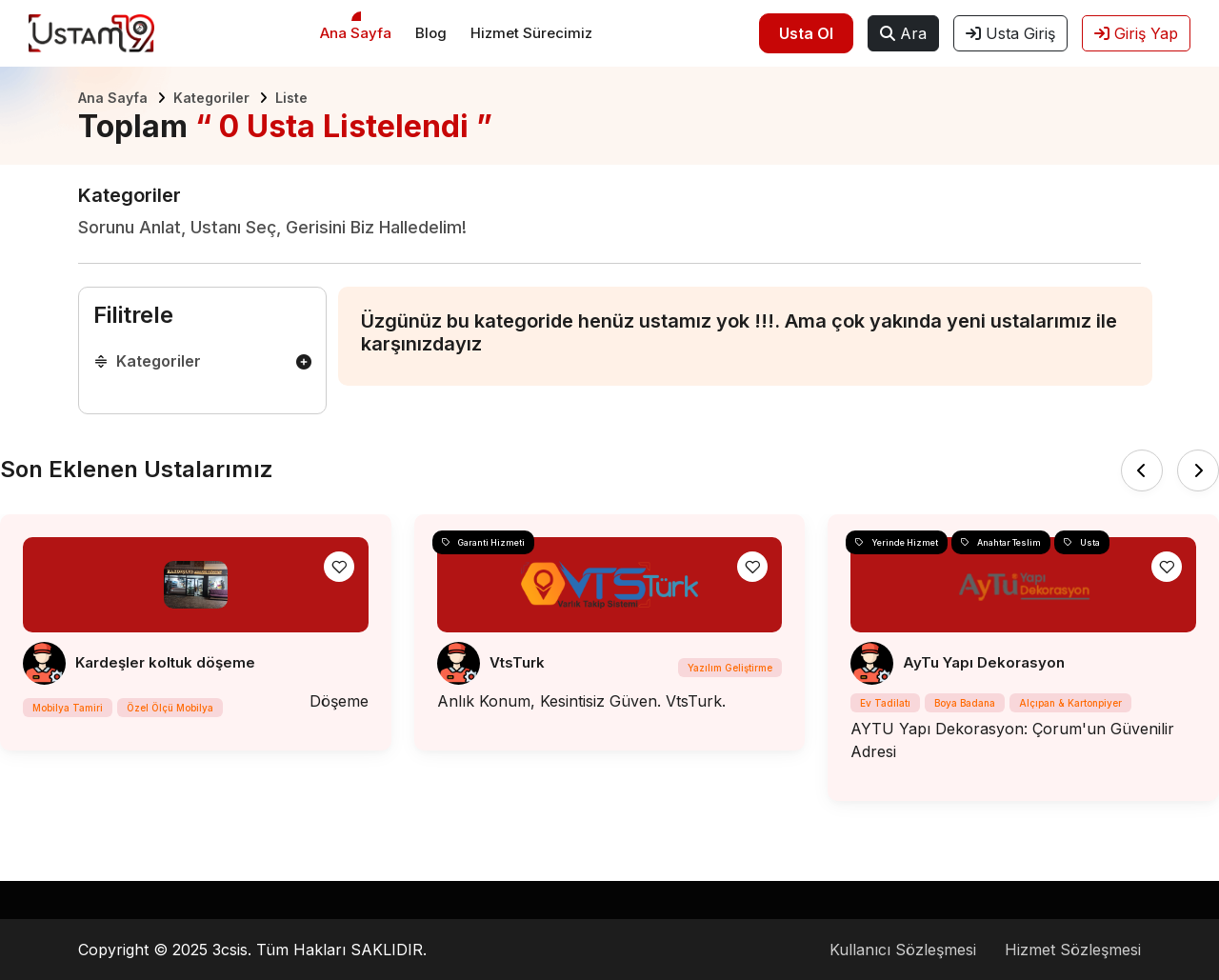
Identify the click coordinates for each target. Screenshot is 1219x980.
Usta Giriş (1010, 33)
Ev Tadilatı (885, 703)
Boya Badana (964, 703)
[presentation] (1142, 470)
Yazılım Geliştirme (730, 667)
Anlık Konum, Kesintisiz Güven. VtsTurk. (581, 700)
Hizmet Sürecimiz (531, 33)
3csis (230, 949)
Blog (431, 33)
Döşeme (339, 700)
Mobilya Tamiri (67, 707)
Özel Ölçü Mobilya (170, 707)
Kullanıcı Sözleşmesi (902, 949)
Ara (903, 33)
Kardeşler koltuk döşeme (165, 662)
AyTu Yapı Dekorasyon (984, 662)
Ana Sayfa (355, 33)
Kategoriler (211, 98)
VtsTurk (517, 662)
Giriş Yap (1136, 33)
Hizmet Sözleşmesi (1073, 949)
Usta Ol (806, 33)
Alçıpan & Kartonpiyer (1070, 703)
